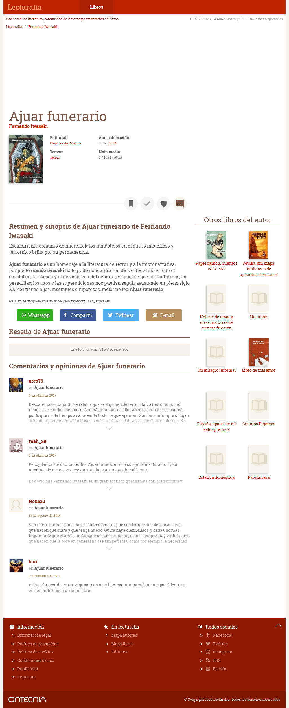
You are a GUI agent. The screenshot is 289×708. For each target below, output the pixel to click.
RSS (216, 660)
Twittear (124, 315)
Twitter (219, 643)
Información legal (34, 635)
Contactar (26, 677)
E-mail (167, 315)
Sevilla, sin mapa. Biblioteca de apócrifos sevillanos (259, 269)
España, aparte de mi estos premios (216, 426)
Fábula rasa (259, 477)
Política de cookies (35, 651)
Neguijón (259, 316)
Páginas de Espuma (66, 143)
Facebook (222, 635)
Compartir (82, 315)
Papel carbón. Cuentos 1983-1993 (216, 266)
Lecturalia (14, 27)
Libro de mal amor (259, 370)
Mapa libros (122, 643)
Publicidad (27, 668)
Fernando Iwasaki (42, 27)
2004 (113, 143)
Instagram (222, 651)
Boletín (219, 668)
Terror (55, 157)
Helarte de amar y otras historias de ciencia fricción (216, 322)
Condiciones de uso (35, 660)
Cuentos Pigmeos (258, 423)
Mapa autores (124, 635)
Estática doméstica (216, 477)
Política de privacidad (38, 643)
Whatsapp (39, 315)
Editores (119, 651)
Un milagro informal (216, 370)
